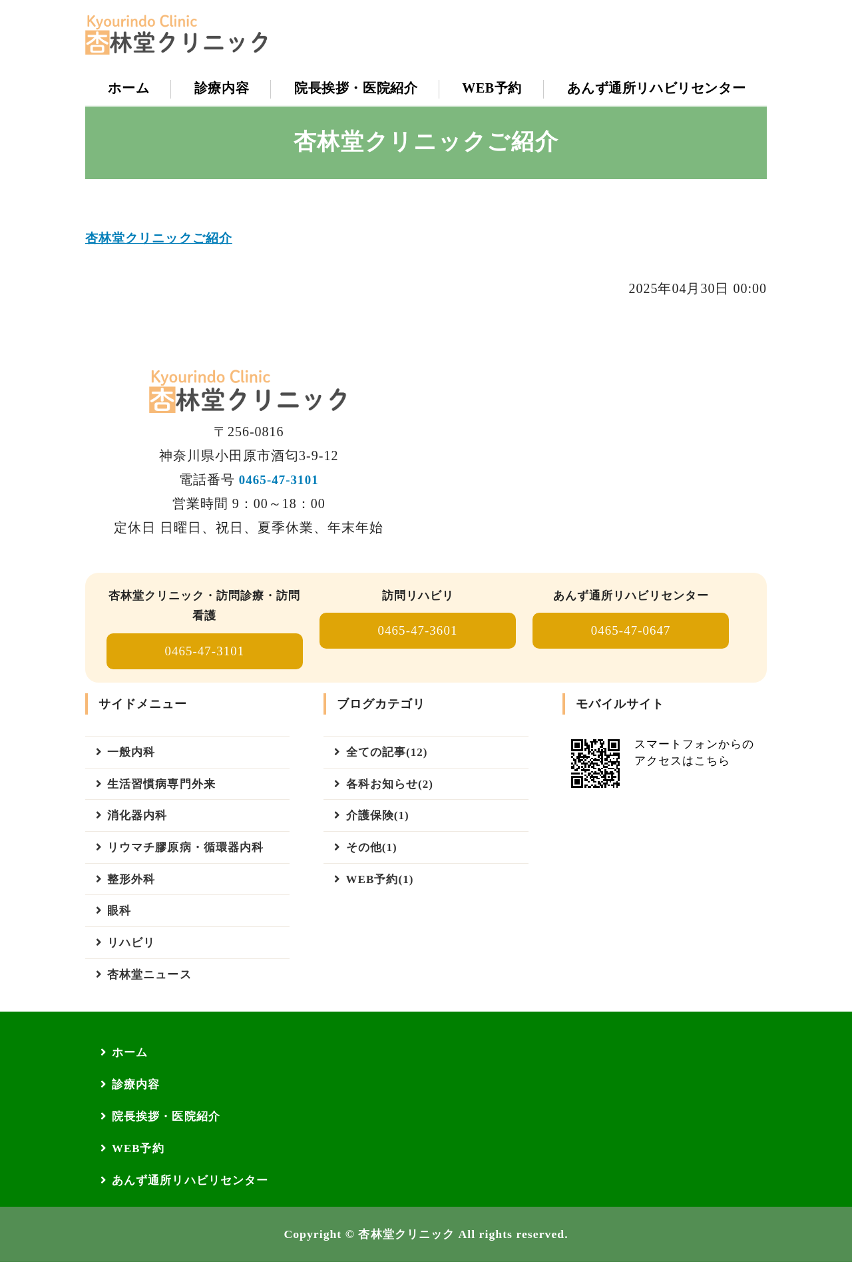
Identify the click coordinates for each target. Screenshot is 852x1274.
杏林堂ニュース (152, 985)
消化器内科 (139, 821)
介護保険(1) (379, 821)
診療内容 (221, 88)
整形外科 (133, 887)
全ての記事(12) (389, 755)
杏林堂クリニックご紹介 (162, 239)
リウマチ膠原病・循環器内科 (190, 853)
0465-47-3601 (417, 632)
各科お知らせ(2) (392, 788)
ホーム (128, 88)
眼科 (120, 919)
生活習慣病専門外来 (165, 788)
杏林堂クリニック (406, 1246)
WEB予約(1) (381, 887)
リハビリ (133, 953)
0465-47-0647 (630, 632)
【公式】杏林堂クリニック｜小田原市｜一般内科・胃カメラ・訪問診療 (185, 35)
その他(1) (373, 853)
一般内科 (133, 755)
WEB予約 (491, 88)
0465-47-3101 (278, 481)
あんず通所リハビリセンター (655, 88)
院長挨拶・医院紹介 (355, 88)
